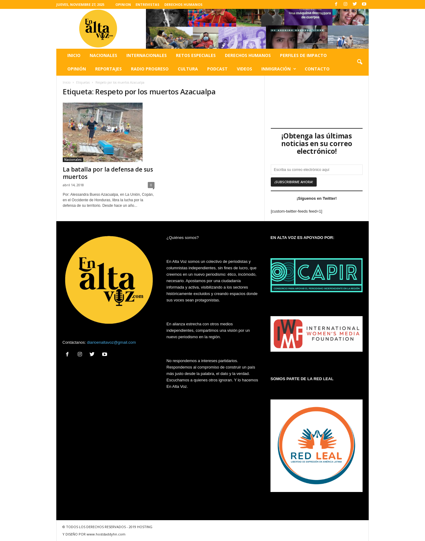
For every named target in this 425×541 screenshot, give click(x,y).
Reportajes (108, 69)
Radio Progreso (150, 69)
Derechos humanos (248, 55)
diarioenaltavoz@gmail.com (111, 342)
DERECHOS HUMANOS (183, 4)
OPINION (123, 4)
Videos (244, 69)
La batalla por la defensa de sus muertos (108, 173)
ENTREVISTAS (147, 4)
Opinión (76, 69)
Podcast (217, 69)
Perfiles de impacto (303, 55)
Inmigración (278, 69)
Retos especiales (196, 55)
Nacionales (103, 55)
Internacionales (146, 55)
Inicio (73, 55)
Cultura (188, 69)
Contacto (317, 69)
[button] (359, 62)
